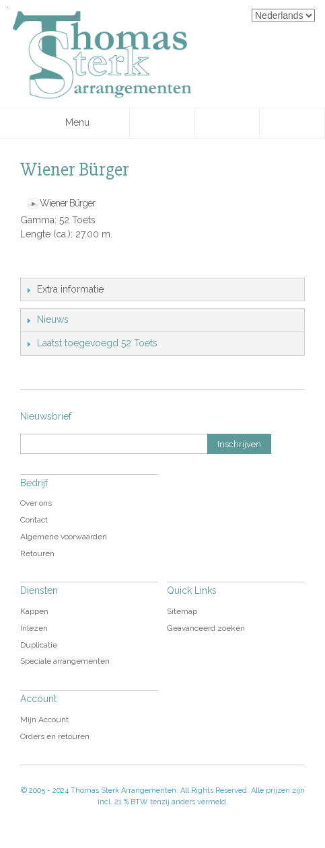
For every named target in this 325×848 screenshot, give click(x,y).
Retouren (37, 553)
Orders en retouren (54, 736)
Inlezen (34, 628)
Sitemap (182, 611)
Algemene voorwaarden (63, 536)
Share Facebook (60, 264)
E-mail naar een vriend (33, 264)
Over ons (36, 503)
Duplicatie (38, 645)
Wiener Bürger (67, 203)
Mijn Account (44, 719)
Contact (34, 520)
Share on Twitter (87, 264)
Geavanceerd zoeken (206, 628)
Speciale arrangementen (65, 661)
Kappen (34, 611)
